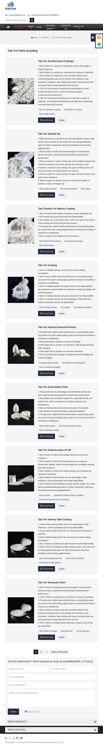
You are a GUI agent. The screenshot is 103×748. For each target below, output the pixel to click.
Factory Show (50, 27)
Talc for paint (65, 307)
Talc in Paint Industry (46, 245)
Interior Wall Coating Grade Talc (50, 558)
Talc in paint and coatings (74, 241)
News (31, 27)
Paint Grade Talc (67, 631)
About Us (78, 27)
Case (39, 27)
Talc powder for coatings (82, 307)
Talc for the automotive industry (70, 426)
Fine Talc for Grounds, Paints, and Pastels (54, 500)
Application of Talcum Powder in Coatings (69, 495)
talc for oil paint (44, 495)
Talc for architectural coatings (49, 367)
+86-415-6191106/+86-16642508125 (45, 15)
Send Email (46, 119)
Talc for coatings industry (48, 307)
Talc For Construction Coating (49, 110)
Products (19, 27)
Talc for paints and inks (68, 189)
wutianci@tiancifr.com (17, 15)
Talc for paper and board (48, 189)
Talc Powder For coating (73, 110)
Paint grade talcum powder (48, 363)
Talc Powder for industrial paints (73, 363)
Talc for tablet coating (46, 114)
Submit (13, 712)
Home (34, 37)
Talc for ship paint (83, 631)
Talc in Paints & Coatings (75, 558)
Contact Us (66, 27)
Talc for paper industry (47, 426)
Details (62, 120)
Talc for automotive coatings (49, 430)
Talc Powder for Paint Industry (49, 241)
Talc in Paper (85, 189)
